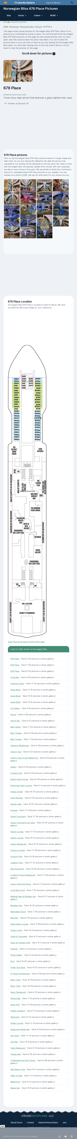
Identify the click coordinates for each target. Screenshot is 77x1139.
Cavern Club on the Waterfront (24, 758)
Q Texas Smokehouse (20, 973)
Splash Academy (17, 1011)
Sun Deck (14, 1035)
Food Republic (16, 798)
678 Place (14, 659)
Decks (21, 15)
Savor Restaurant (18, 992)
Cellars (13, 767)
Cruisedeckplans (24, 2)
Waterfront (15, 1082)
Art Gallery (15, 708)
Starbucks (14, 1017)
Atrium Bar (15, 721)
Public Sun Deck (17, 967)
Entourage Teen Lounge (21, 785)
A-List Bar (14, 677)
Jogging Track (16, 863)
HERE (24, 175)
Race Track (15, 980)
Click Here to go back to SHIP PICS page (26, 642)
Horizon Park (16, 856)
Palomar (14, 949)
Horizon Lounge (17, 850)
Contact (30, 1122)
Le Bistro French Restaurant (22, 875)
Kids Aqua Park (17, 869)
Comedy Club (16, 773)
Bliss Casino (15, 727)
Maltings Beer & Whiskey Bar (23, 896)
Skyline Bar (15, 998)
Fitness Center (16, 792)
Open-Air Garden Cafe (20, 943)
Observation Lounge (19, 924)
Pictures (38, 27)
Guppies (14, 810)
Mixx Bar (14, 918)
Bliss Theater (16, 733)
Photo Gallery (16, 955)
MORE (53, 15)
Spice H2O (15, 1004)
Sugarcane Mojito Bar (20, 1029)
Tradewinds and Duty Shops (22, 1060)
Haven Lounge (16, 832)
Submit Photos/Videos (48, 1122)
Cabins (37, 15)
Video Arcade (16, 1075)
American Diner (17, 683)
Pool (12, 961)
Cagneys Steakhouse (19, 745)
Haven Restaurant (18, 844)
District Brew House (19, 779)
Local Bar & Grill (17, 890)
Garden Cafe (16, 804)
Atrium (13, 714)
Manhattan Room (18, 912)
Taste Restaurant (17, 1048)
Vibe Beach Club (17, 1069)
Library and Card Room (20, 884)
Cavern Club (15, 752)
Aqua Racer (15, 690)
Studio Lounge (16, 1023)
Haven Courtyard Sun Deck (22, 823)
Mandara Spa (16, 905)
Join (64, 1122)
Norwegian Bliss (27, 27)
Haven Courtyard (18, 816)
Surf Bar (14, 1042)
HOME (5, 27)
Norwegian (14, 27)
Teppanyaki (15, 1054)
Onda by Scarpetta (18, 936)
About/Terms (16, 1122)
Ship (9, 15)
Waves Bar (15, 1088)
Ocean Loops (16, 930)
